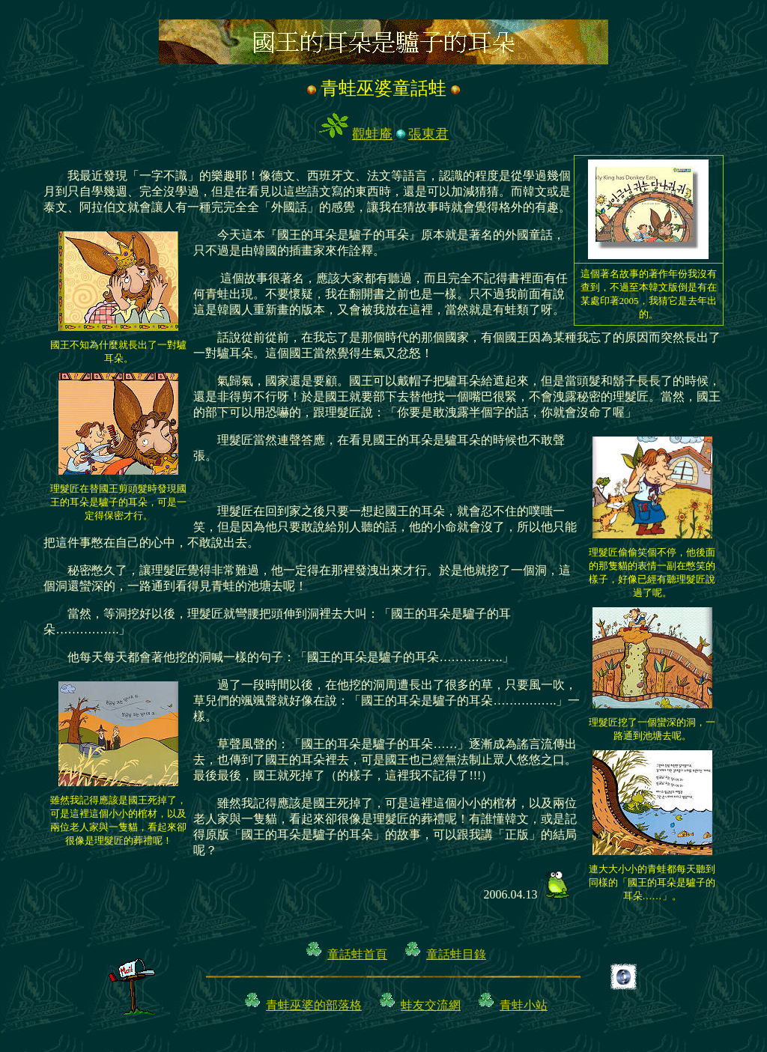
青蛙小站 (524, 1005)
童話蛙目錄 (456, 954)
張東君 (428, 134)
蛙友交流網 (431, 1005)
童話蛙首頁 (357, 954)
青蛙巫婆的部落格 (314, 1005)
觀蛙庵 (372, 134)
